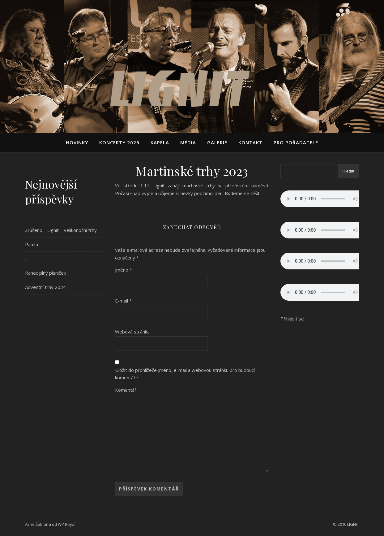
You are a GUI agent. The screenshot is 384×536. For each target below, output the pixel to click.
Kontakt (250, 142)
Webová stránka (132, 332)
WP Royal (66, 524)
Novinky (77, 142)
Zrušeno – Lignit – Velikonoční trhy (61, 230)
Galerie (217, 142)
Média (188, 142)
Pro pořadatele (296, 142)
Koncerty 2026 (119, 142)
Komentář (125, 390)
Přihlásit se (292, 319)
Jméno (123, 270)
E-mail (123, 301)
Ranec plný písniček (45, 273)
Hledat (348, 171)
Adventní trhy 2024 (45, 287)
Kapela (160, 142)
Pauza (31, 244)
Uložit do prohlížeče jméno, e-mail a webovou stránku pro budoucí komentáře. (185, 374)
